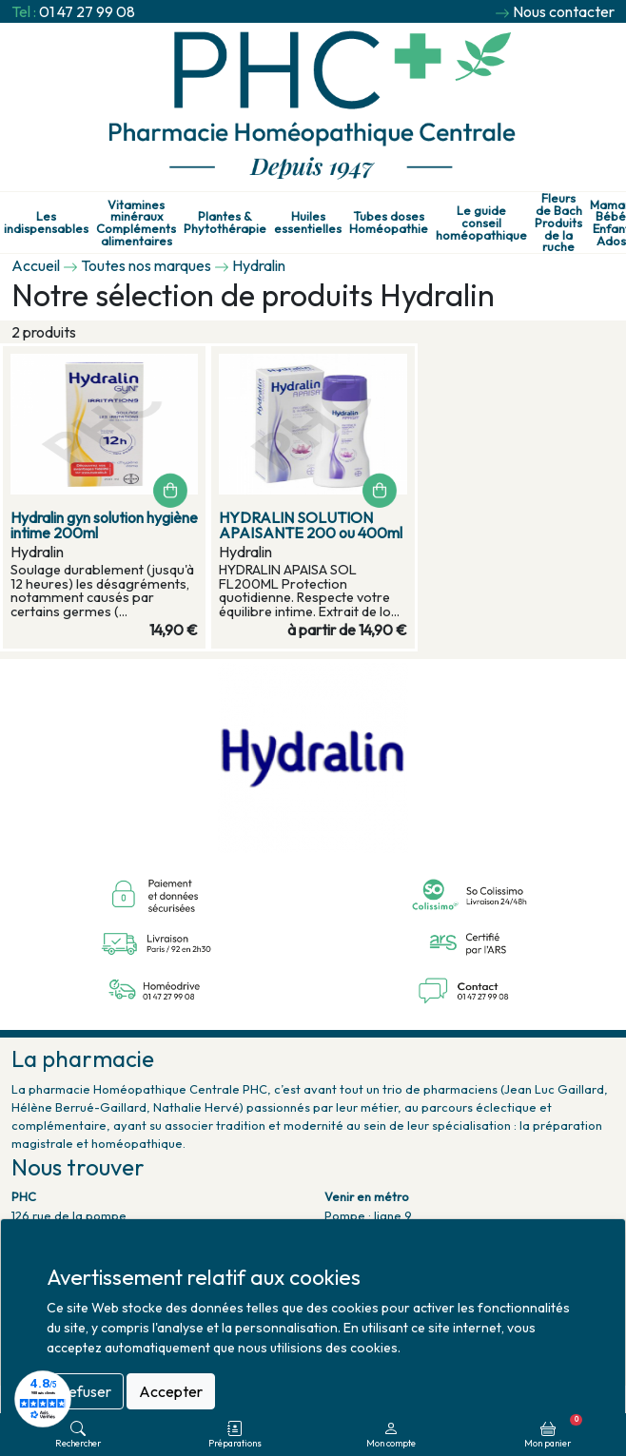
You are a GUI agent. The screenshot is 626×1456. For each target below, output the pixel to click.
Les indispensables (46, 222)
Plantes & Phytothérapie (225, 222)
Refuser (85, 1391)
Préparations (235, 1434)
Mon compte (391, 1434)
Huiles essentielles (308, 222)
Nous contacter (564, 11)
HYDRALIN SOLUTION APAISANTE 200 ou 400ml (310, 525)
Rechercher (78, 1434)
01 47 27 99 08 (87, 11)
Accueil (35, 265)
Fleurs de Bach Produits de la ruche (558, 222)
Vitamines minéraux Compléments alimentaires (136, 223)
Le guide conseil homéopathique (481, 222)
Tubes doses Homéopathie (388, 222)
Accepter (171, 1391)
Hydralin (258, 265)
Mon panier (553, 1431)
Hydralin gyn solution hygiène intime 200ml (104, 525)
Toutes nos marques (146, 265)
